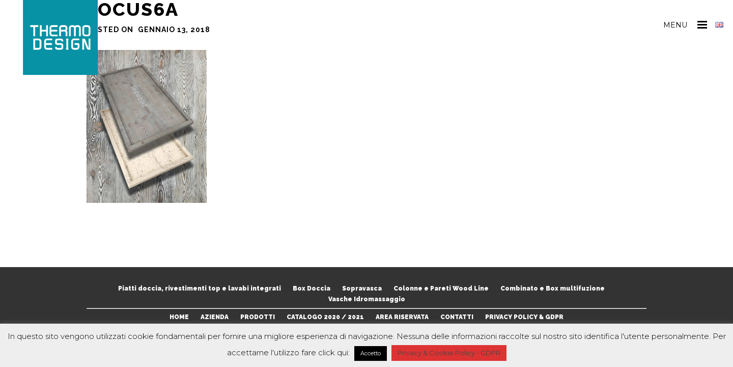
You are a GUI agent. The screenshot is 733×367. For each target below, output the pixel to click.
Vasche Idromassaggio (366, 299)
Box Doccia (311, 288)
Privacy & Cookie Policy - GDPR (449, 353)
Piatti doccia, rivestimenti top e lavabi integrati (199, 288)
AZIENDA (215, 317)
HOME (179, 317)
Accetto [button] (370, 353)
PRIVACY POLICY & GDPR (524, 317)
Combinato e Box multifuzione (552, 288)
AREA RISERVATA (402, 317)
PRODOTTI (257, 317)
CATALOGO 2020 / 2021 (325, 317)
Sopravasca (362, 288)
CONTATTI (456, 317)
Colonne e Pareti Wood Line (441, 288)
